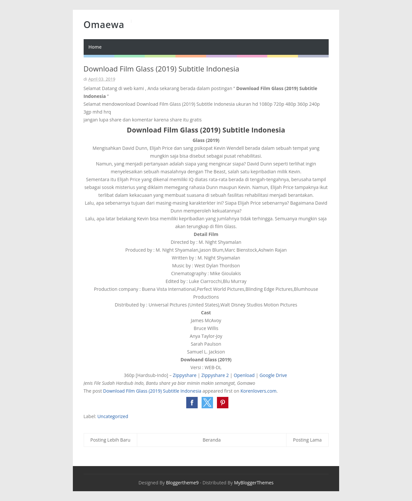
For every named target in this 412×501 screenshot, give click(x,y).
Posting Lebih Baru (111, 440)
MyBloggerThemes (253, 482)
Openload (244, 375)
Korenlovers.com (258, 391)
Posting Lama (307, 440)
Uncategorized (112, 416)
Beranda (212, 440)
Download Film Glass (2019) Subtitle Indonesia (152, 391)
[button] (192, 402)
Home (95, 47)
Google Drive (273, 375)
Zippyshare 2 (215, 375)
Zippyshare (184, 375)
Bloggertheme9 (182, 482)
